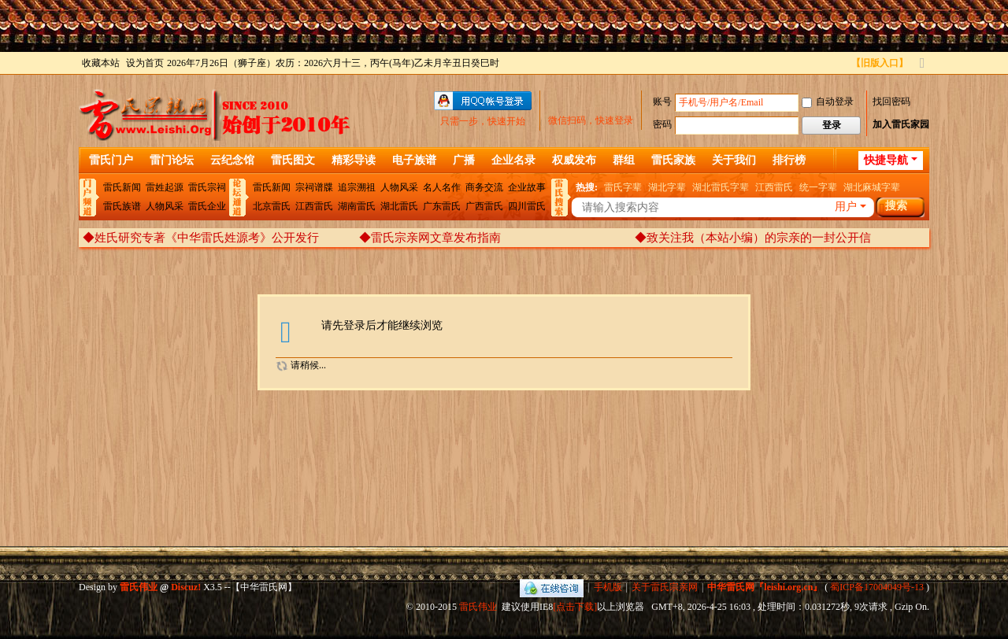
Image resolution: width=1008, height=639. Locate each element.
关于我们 (734, 160)
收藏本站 (101, 62)
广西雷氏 (484, 206)
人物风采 (164, 206)
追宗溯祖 (357, 187)
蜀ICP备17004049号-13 (877, 587)
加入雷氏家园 (901, 124)
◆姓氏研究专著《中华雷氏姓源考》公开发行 (201, 237)
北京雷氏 (272, 206)
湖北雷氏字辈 (720, 187)
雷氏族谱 (122, 206)
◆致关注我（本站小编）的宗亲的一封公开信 (753, 237)
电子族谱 (414, 160)
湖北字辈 (667, 187)
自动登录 (828, 101)
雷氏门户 (111, 160)
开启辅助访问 (844, 63)
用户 (846, 206)
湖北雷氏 (399, 206)
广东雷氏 (442, 206)
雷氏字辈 (623, 187)
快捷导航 (886, 160)
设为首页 (145, 62)
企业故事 (527, 187)
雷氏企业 (207, 206)
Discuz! (186, 587)
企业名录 (513, 160)
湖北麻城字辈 (871, 187)
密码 (662, 124)
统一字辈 (818, 187)
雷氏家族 (673, 160)
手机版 (608, 587)
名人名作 (442, 187)
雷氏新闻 (122, 187)
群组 (624, 160)
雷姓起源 (164, 187)
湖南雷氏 (357, 206)
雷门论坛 (172, 160)
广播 (464, 160)
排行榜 (789, 160)
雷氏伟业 (478, 606)
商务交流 (484, 187)
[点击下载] (575, 606)
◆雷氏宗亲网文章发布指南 (430, 237)
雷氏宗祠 (207, 187)
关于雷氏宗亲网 (665, 587)
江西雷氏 (314, 206)
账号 (662, 101)
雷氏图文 (293, 160)
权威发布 (574, 160)
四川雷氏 (527, 206)
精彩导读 (354, 160)
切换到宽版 (922, 69)
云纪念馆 (232, 160)
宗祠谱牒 (314, 187)
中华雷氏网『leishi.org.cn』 (764, 587)
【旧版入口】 (879, 62)
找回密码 (891, 101)
